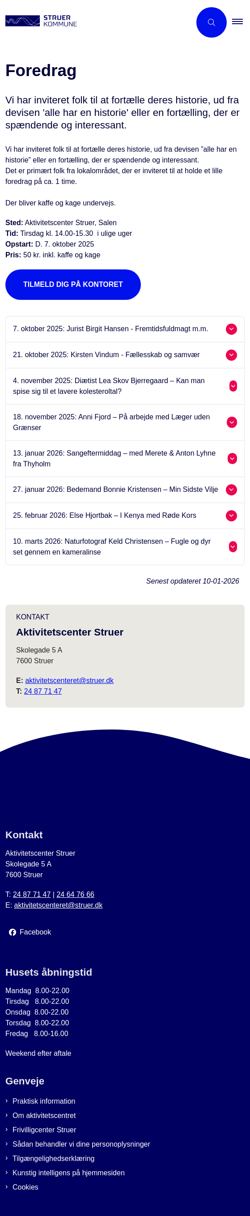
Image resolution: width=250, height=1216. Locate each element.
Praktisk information (44, 1101)
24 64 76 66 (75, 894)
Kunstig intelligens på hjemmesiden (69, 1173)
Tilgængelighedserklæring (54, 1158)
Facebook (35, 932)
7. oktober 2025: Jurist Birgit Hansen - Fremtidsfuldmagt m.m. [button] (110, 329)
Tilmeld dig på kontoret (73, 284)
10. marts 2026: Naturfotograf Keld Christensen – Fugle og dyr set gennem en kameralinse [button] (112, 547)
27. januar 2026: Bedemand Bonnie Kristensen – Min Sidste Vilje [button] (115, 489)
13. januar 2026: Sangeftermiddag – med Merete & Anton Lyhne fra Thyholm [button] (114, 458)
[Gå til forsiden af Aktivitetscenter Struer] (38, 22)
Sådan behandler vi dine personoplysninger (81, 1144)
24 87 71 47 (43, 691)
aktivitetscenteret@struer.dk (69, 680)
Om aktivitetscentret (44, 1115)
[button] (241, 22)
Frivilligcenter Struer (44, 1130)
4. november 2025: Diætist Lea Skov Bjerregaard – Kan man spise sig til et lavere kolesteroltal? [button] (109, 386)
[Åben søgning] (211, 22)
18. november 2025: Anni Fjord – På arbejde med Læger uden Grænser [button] (111, 422)
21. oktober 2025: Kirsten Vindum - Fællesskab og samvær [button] (106, 354)
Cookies (25, 1187)
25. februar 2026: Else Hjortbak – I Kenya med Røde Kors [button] (104, 515)
